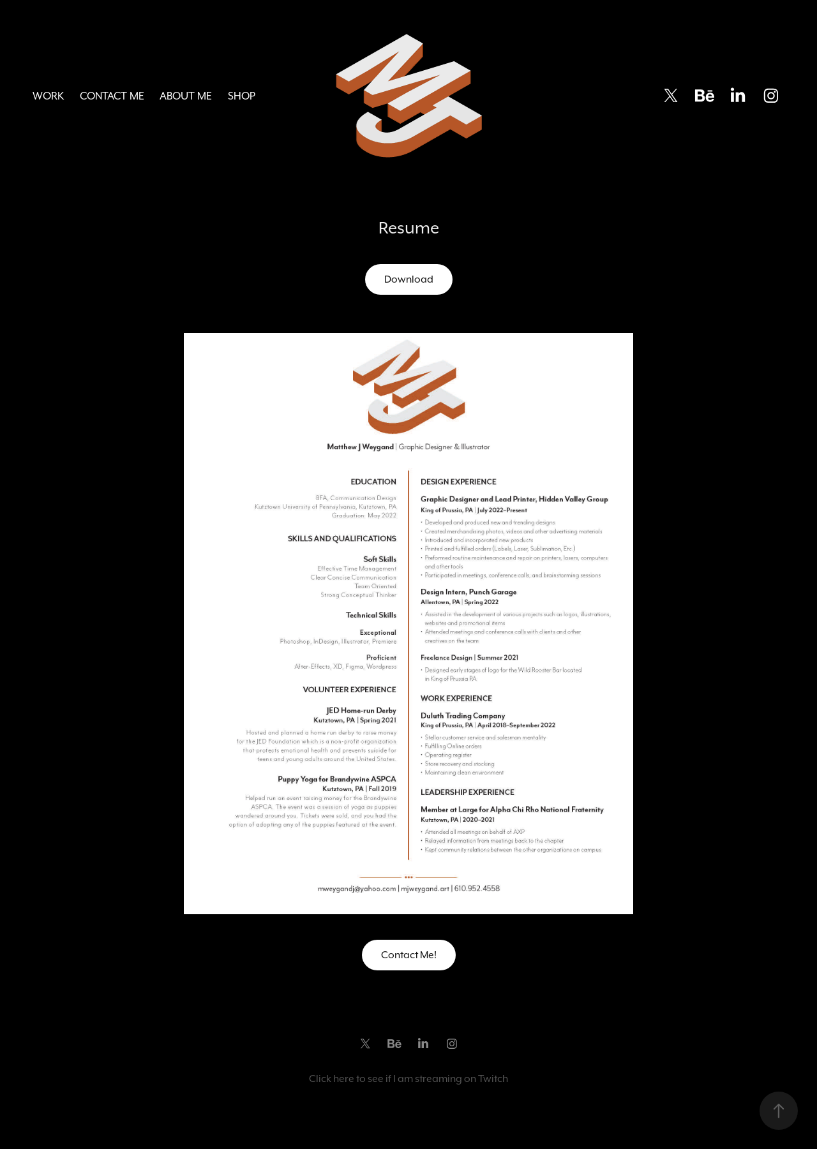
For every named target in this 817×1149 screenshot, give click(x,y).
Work (48, 96)
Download (408, 279)
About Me (186, 96)
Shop (241, 96)
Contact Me (112, 96)
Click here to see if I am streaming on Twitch (408, 1078)
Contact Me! (409, 955)
